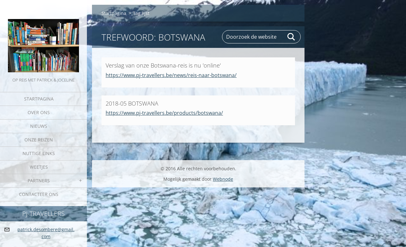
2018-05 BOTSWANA (132, 103)
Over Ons (39, 112)
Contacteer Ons (38, 194)
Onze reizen (38, 140)
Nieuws (38, 126)
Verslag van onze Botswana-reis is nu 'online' (163, 65)
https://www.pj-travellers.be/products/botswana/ (164, 112)
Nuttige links (39, 153)
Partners (39, 181)
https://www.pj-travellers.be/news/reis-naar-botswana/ (171, 75)
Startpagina (39, 99)
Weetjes (39, 167)
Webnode (223, 179)
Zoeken (291, 37)
